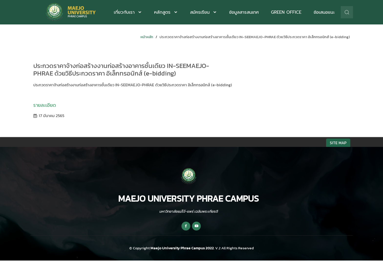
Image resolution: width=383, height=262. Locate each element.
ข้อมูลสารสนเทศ (244, 12)
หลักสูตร (163, 12)
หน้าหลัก (146, 37)
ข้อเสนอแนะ (324, 12)
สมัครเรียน (200, 12)
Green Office (286, 12)
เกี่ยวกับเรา (125, 12)
